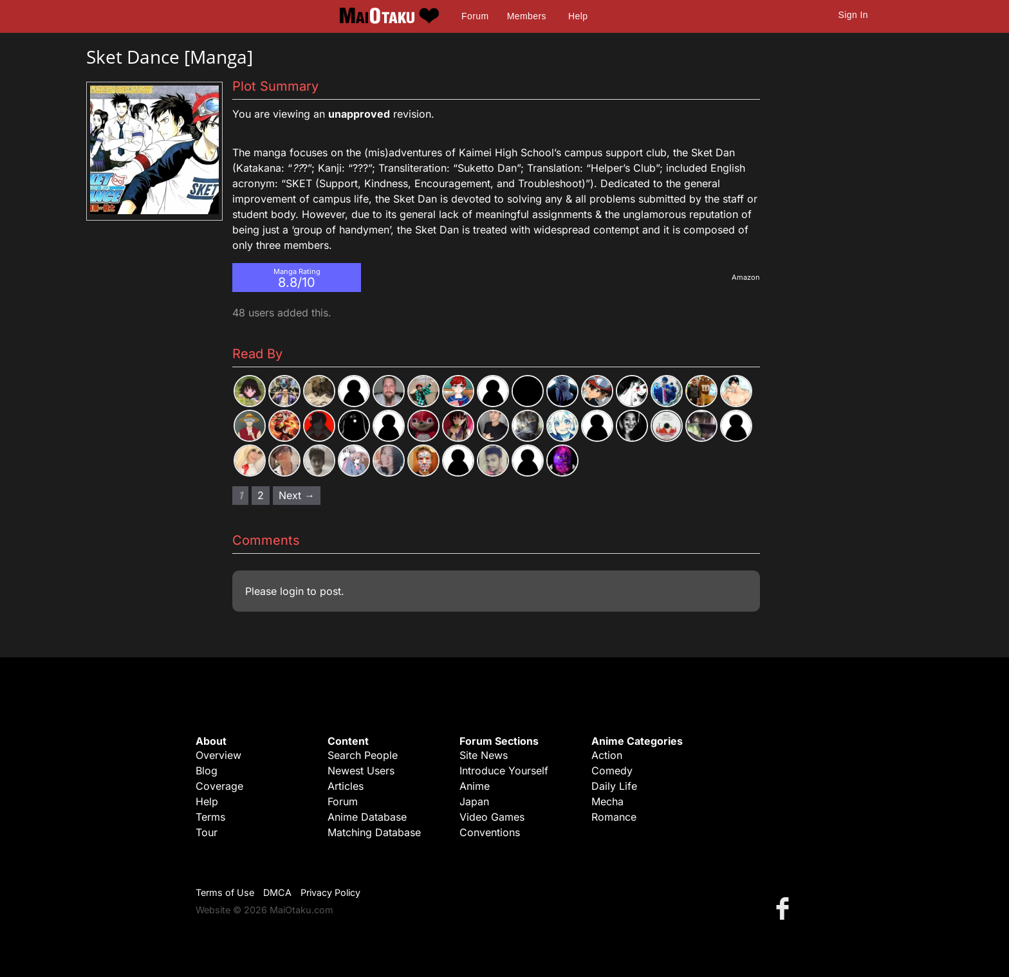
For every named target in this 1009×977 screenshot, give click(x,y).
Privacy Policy (330, 892)
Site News (483, 755)
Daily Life (614, 786)
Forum (474, 16)
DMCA (277, 892)
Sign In (853, 15)
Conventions (489, 832)
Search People (363, 755)
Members (526, 16)
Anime (474, 786)
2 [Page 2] (260, 495)
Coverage (219, 786)
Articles (346, 786)
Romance (613, 816)
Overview (218, 755)
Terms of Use (225, 892)
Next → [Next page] (297, 495)
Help (578, 16)
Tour (207, 832)
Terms (210, 816)
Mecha (607, 801)
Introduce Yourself (503, 770)
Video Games (491, 816)
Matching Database (374, 832)
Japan (474, 801)
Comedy (612, 770)
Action (606, 755)
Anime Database (367, 816)
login (292, 591)
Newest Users (361, 770)
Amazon (746, 277)
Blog (207, 770)
